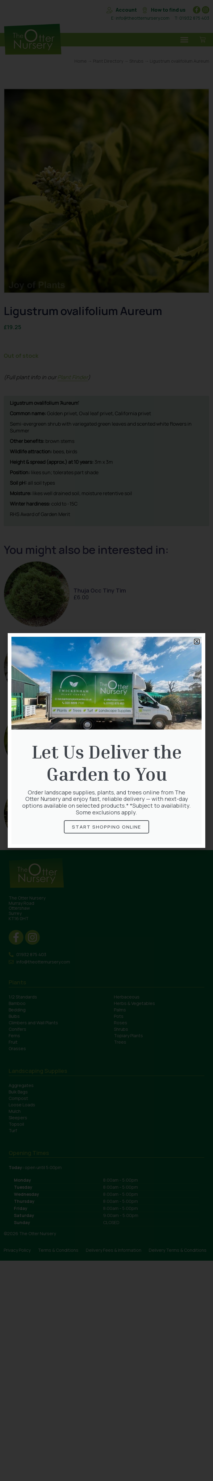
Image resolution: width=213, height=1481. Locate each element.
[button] (196, 641)
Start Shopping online (106, 827)
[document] (106, 740)
